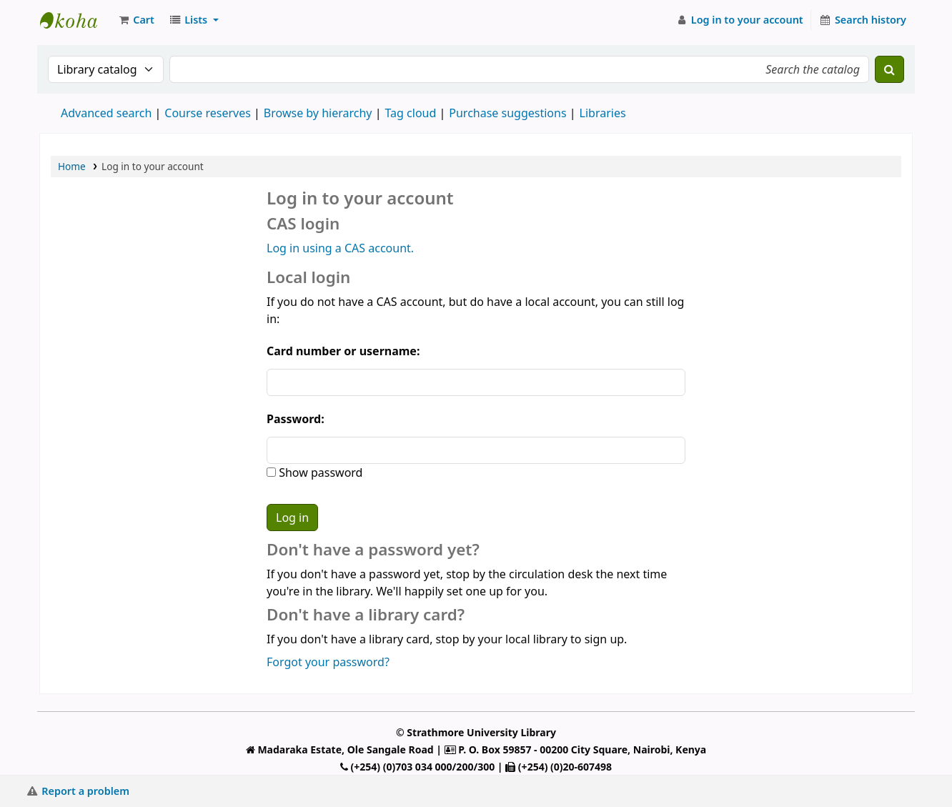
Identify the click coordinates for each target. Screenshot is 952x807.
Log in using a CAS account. (340, 248)
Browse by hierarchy (318, 113)
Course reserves (207, 113)
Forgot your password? (328, 662)
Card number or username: (343, 351)
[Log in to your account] (739, 20)
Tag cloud (410, 113)
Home (72, 166)
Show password (319, 472)
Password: (295, 419)
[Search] (889, 69)
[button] (135, 20)
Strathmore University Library (75, 20)
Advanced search (106, 113)
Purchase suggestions (507, 113)
